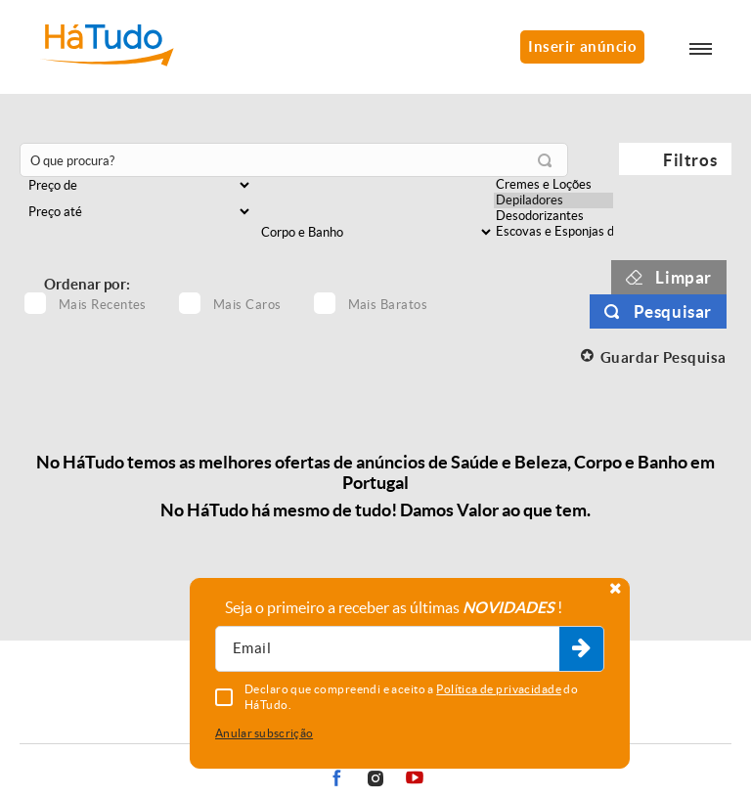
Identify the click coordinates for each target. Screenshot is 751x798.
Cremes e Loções (553, 185)
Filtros (690, 160)
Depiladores (553, 200)
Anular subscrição (264, 733)
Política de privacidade (498, 689)
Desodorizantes (553, 216)
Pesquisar (673, 311)
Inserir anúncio (582, 46)
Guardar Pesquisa (663, 357)
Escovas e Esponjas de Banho (553, 232)
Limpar (683, 277)
